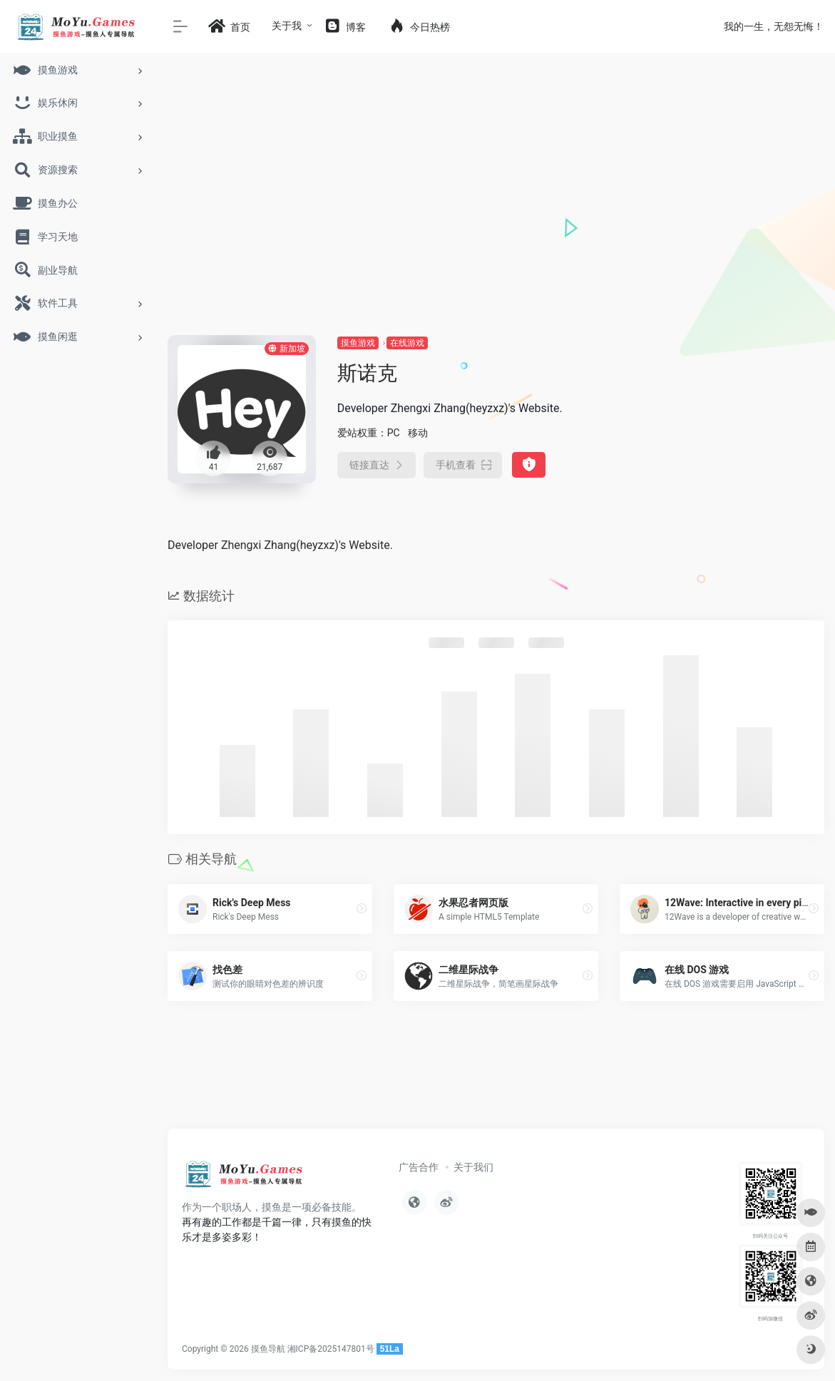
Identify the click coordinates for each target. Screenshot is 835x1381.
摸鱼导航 (268, 1349)
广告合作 (419, 1167)
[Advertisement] (496, 228)
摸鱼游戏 (358, 343)
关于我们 (473, 1167)
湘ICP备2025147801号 (330, 1349)
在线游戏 (407, 343)
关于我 (287, 25)
